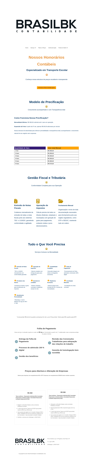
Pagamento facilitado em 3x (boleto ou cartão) (29, 421)
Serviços (33, 47)
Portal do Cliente (62, 47)
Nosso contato (73, 2)
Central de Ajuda (52, 47)
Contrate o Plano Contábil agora (46, 87)
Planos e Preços (42, 47)
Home (26, 47)
